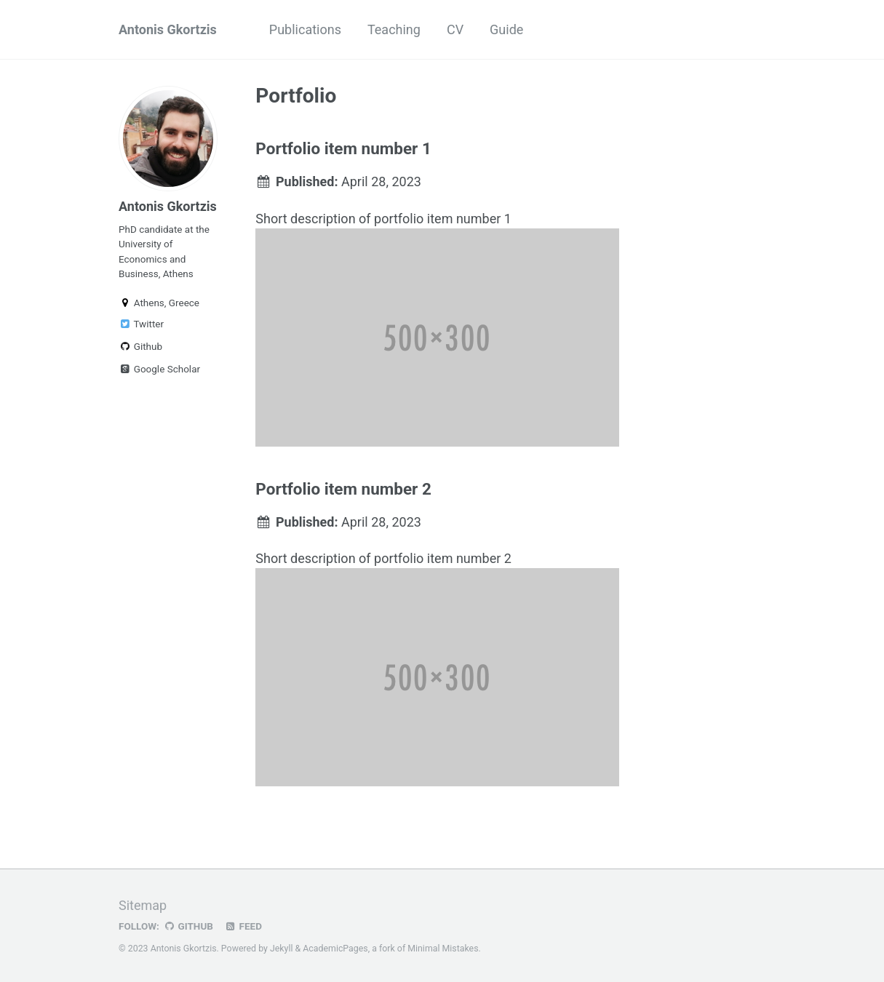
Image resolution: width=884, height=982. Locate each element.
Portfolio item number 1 (343, 148)
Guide (506, 29)
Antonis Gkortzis (168, 29)
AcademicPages (335, 948)
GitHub (188, 926)
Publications (305, 29)
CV (455, 29)
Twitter (141, 324)
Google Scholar (159, 369)
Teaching (394, 29)
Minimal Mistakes (442, 948)
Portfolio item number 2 (343, 488)
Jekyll (281, 948)
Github (140, 346)
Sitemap (143, 905)
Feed (243, 926)
